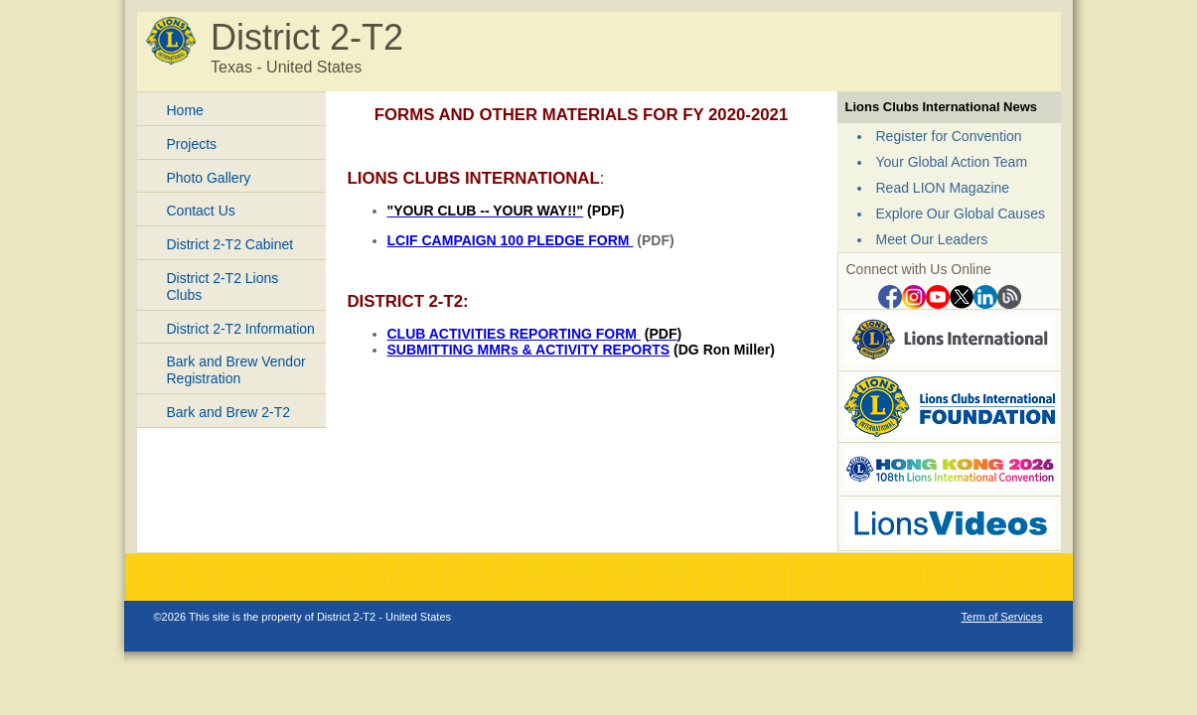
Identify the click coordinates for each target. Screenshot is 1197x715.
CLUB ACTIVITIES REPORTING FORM (514, 334)
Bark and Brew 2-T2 (229, 412)
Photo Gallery (209, 178)
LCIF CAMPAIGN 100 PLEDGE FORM (510, 240)
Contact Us (201, 210)
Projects (192, 144)
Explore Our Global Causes (960, 213)
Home (185, 110)
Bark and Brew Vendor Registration (236, 370)
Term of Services (1002, 617)
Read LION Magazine (943, 188)
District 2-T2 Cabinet (230, 244)
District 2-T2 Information (241, 329)
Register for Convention (949, 136)
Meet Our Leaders (932, 239)
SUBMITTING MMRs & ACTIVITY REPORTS (529, 350)
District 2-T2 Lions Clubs (223, 286)
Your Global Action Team (952, 162)
